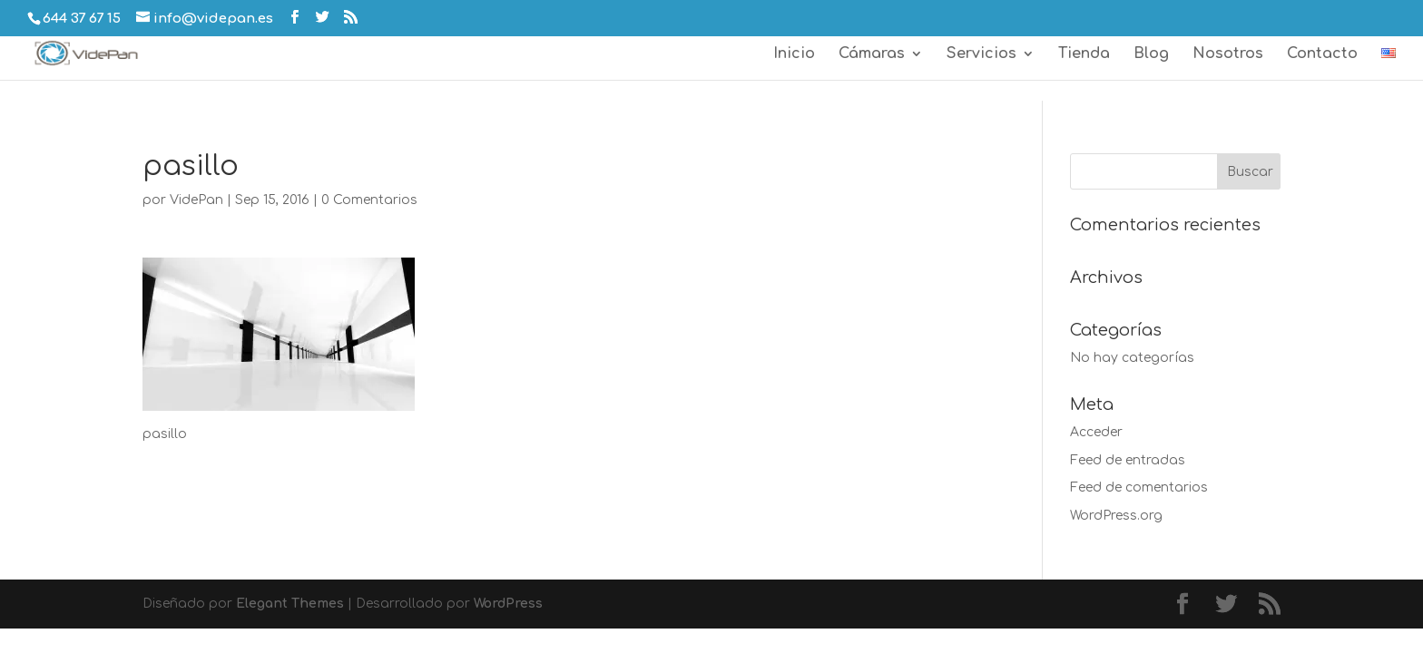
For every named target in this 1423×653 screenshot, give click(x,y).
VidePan (196, 200)
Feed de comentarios (1139, 487)
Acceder (1096, 432)
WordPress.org (1116, 515)
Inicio (794, 54)
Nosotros (1227, 54)
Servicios (981, 54)
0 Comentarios (369, 200)
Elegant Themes (290, 603)
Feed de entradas (1127, 460)
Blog (1151, 54)
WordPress (508, 603)
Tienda (1084, 54)
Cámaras (872, 54)
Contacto (1322, 54)
